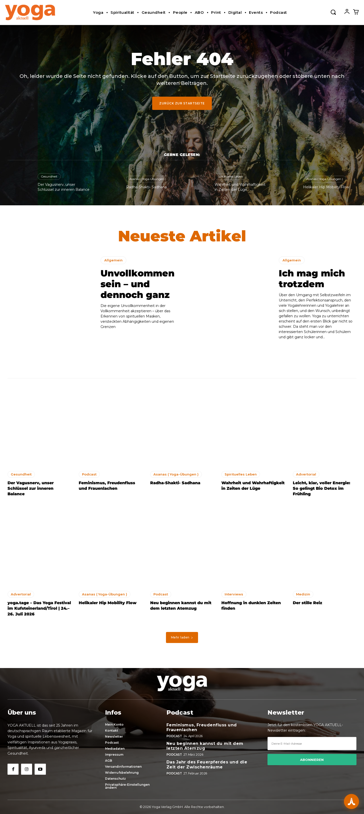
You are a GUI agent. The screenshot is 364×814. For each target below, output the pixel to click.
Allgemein (113, 260)
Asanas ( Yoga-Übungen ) (147, 179)
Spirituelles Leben (230, 176)
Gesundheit (49, 176)
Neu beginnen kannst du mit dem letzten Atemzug (204, 746)
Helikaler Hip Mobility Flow (326, 187)
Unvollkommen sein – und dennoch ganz (137, 284)
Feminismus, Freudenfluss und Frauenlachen (201, 727)
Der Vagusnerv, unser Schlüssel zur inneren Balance (31, 488)
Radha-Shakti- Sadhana (146, 187)
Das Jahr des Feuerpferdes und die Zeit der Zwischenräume (206, 764)
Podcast (89, 474)
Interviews (234, 594)
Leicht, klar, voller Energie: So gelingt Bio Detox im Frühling (321, 488)
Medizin (303, 594)
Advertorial (306, 474)
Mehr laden (182, 637)
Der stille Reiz (307, 602)
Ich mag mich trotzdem (312, 278)
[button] (333, 12)
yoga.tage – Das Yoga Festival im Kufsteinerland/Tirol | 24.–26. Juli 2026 (39, 608)
